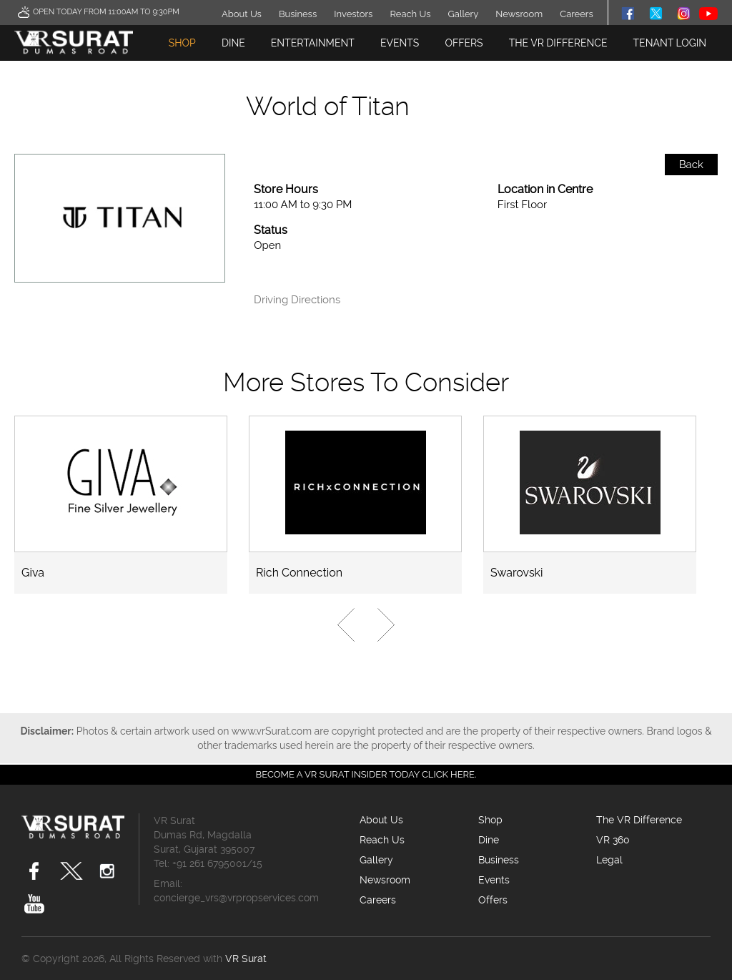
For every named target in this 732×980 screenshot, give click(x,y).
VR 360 (613, 840)
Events (399, 43)
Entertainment (313, 43)
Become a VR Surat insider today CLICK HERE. (366, 774)
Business (298, 14)
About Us (242, 14)
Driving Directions (297, 300)
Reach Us (410, 14)
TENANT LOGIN (669, 43)
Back (691, 164)
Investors (353, 14)
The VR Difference (558, 43)
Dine (233, 43)
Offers (464, 43)
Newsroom (519, 14)
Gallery (463, 14)
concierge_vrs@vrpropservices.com (236, 897)
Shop (182, 43)
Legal (609, 860)
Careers (576, 14)
